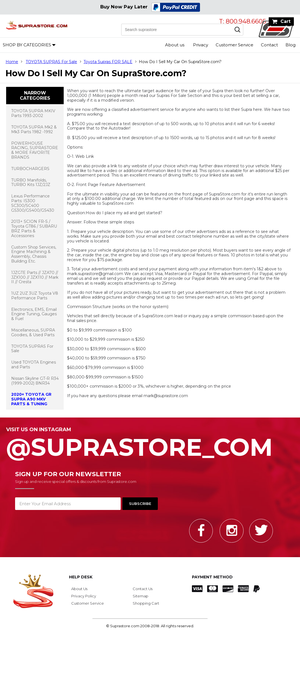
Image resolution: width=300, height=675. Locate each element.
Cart (285, 21)
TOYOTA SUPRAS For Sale (51, 61)
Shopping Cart (146, 603)
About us (174, 44)
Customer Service (234, 44)
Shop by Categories (27, 44)
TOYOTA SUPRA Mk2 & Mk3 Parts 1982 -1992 (34, 129)
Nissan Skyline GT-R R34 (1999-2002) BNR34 (35, 381)
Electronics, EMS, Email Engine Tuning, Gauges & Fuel (34, 314)
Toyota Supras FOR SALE (108, 61)
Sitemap (140, 596)
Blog (290, 44)
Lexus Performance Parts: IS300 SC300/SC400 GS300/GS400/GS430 (32, 203)
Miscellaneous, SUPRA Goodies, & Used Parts (33, 332)
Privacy (200, 44)
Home (12, 61)
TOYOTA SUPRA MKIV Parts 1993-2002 (33, 113)
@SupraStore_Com (150, 444)
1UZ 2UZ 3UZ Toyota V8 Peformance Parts (34, 295)
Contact (269, 44)
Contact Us (143, 588)
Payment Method (212, 576)
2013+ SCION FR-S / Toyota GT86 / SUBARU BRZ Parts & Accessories (34, 228)
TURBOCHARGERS (30, 168)
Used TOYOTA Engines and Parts (33, 364)
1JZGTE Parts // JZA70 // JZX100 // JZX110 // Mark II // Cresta (34, 277)
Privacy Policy (83, 596)
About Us (79, 588)
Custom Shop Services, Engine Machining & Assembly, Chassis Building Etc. (33, 254)
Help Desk (80, 576)
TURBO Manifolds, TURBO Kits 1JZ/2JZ (30, 182)
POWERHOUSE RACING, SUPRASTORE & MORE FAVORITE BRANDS (34, 150)
